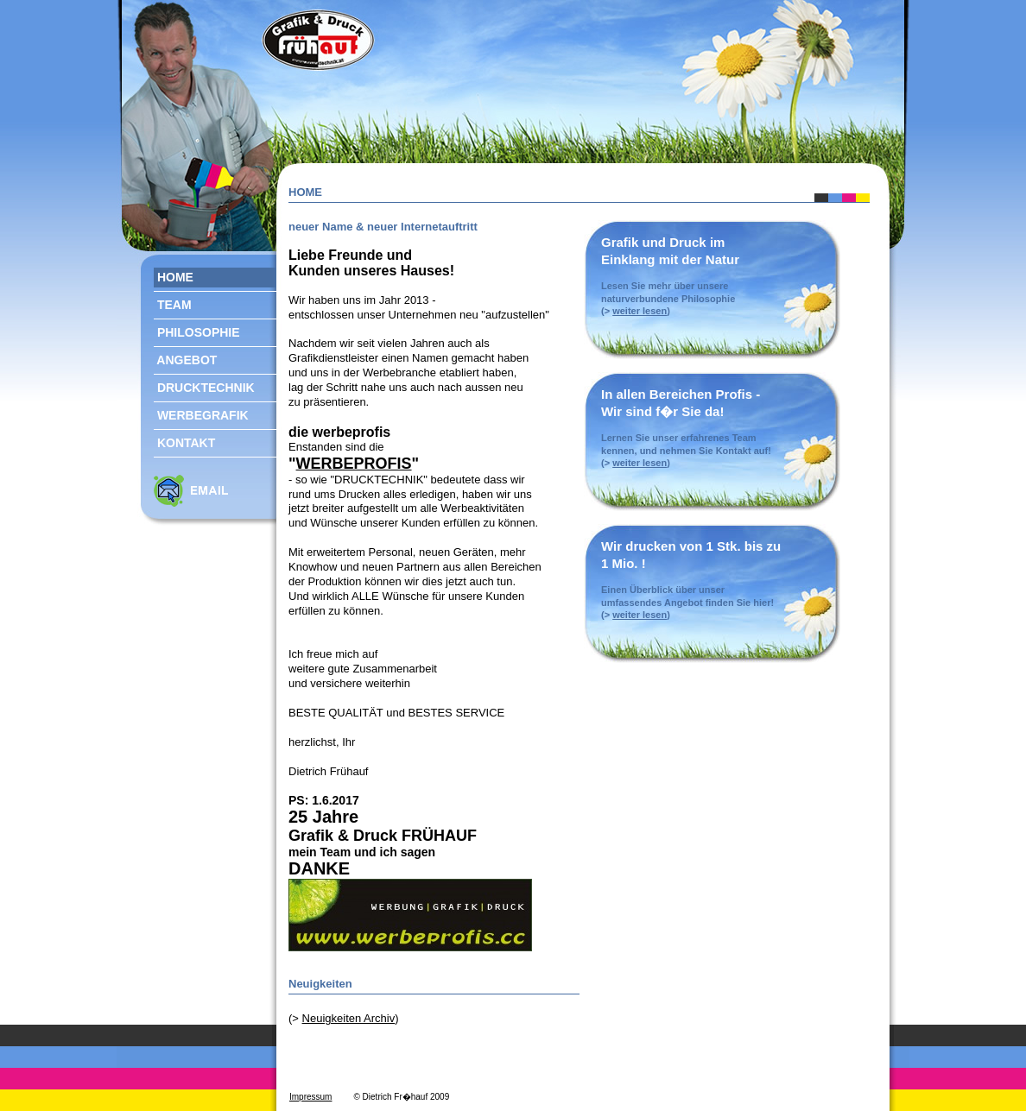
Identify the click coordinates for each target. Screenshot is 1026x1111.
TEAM (173, 303)
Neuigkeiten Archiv (349, 1018)
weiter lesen (639, 311)
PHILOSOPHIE (197, 331)
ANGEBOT (185, 358)
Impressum (310, 1097)
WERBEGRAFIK (201, 414)
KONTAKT (184, 441)
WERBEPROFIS (354, 463)
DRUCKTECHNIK (204, 386)
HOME (173, 276)
